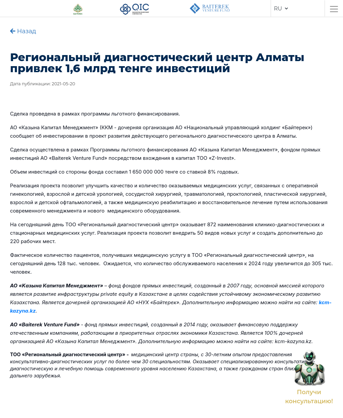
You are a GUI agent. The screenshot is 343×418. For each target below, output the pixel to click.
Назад (23, 31)
